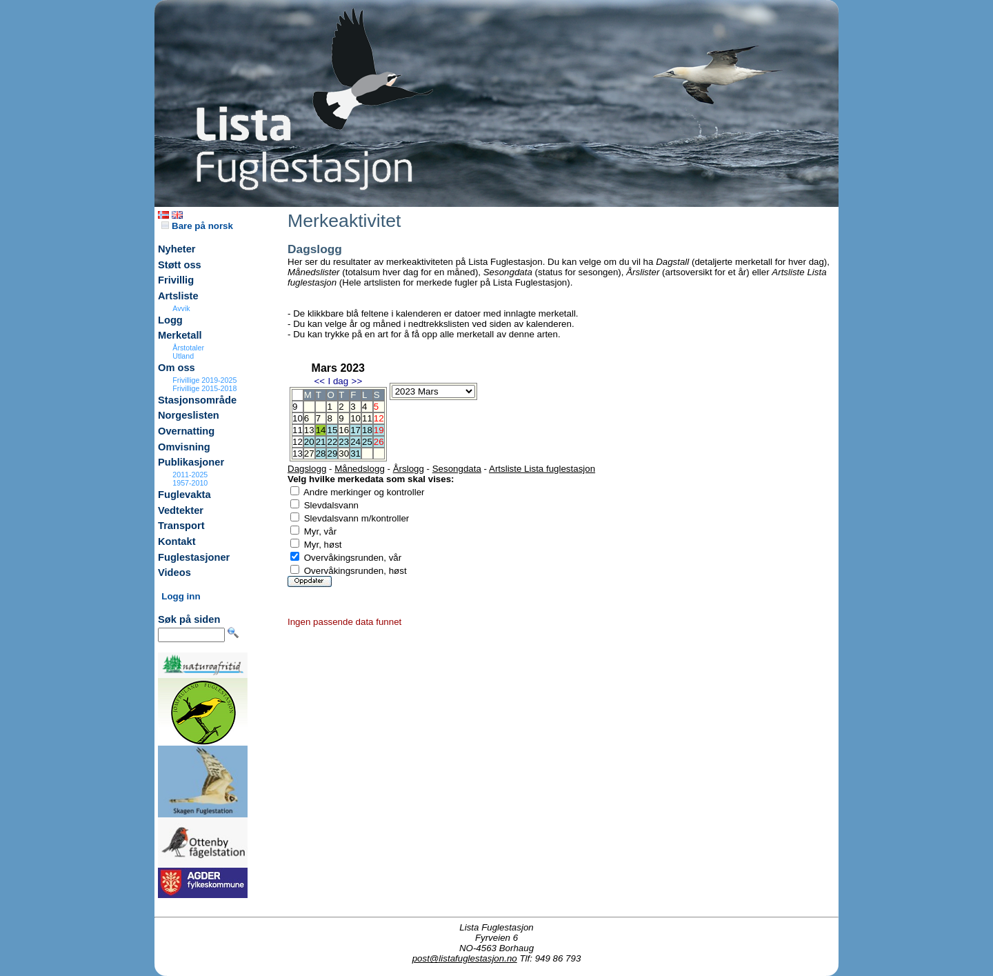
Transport (181, 525)
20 (309, 442)
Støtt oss (179, 264)
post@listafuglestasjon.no (464, 958)
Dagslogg (307, 469)
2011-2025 (190, 474)
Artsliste (178, 295)
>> (357, 381)
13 (309, 430)
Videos (174, 572)
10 (355, 418)
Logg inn (180, 596)
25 (367, 442)
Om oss (176, 367)
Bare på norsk (197, 226)
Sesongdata (456, 469)
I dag (338, 381)
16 (344, 430)
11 (367, 418)
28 (321, 453)
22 (332, 442)
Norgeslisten (188, 415)
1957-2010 (190, 483)
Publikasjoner (191, 462)
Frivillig (176, 280)
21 (321, 442)
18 (367, 430)
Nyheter (177, 249)
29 (332, 453)
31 (355, 453)
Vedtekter (180, 510)
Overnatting (186, 431)
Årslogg (408, 469)
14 (321, 430)
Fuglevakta (184, 494)
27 (309, 453)
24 (355, 442)
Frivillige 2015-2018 (204, 388)
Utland (183, 356)
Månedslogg (359, 469)
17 (355, 430)
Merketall (180, 335)
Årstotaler (188, 347)
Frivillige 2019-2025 (204, 380)
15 (332, 430)
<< (319, 381)
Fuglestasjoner (194, 557)
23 (344, 442)
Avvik (181, 308)
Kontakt (177, 541)
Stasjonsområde (197, 400)
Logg (170, 320)
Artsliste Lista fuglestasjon (542, 469)
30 (344, 453)
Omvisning (184, 446)
